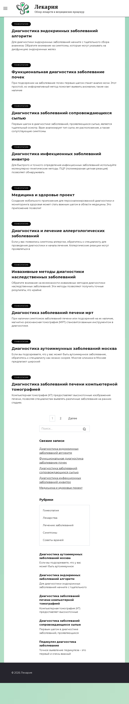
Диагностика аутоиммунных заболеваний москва (64, 349)
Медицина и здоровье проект (43, 195)
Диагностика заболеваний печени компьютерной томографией (64, 387)
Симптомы (50, 533)
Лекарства (50, 518)
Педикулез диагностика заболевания (57, 644)
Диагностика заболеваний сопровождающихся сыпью (62, 116)
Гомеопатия (51, 511)
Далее (73, 419)
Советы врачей (53, 540)
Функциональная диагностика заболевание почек (58, 74)
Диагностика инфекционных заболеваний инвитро (56, 157)
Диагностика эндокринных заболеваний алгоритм (55, 33)
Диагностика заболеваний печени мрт (52, 313)
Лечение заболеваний (58, 525)
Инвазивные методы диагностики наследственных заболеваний (48, 275)
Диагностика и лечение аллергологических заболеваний (58, 234)
